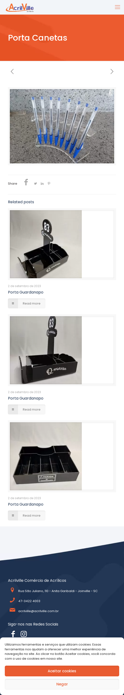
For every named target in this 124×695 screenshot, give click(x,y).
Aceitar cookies (62, 671)
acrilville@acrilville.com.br (38, 611)
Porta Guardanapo (25, 292)
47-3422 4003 (29, 601)
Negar (62, 684)
